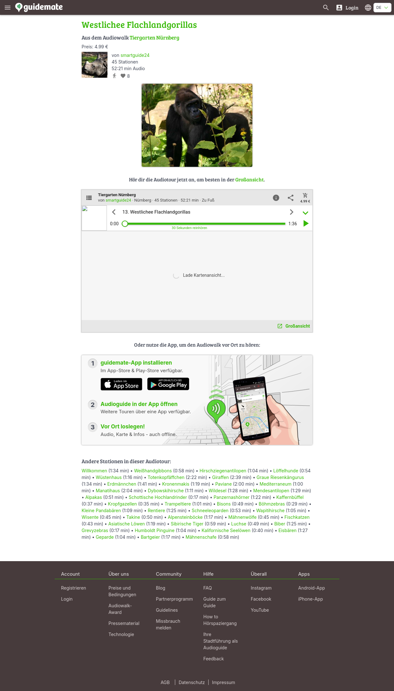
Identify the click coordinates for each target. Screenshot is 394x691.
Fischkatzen (297, 517)
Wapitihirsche (270, 510)
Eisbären (288, 530)
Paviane (223, 484)
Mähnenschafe (201, 537)
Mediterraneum (276, 484)
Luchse (238, 523)
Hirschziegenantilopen (223, 470)
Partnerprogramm (174, 599)
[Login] (347, 7)
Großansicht (249, 179)
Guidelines (167, 610)
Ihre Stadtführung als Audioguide (220, 641)
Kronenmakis (175, 484)
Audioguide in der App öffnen (139, 404)
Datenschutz (192, 682)
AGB (165, 682)
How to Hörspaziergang (220, 620)
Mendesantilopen (271, 490)
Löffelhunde (285, 470)
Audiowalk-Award (120, 609)
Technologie (121, 634)
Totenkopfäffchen (166, 477)
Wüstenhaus (109, 477)
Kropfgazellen (122, 503)
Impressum (223, 682)
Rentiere (156, 510)
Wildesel (217, 490)
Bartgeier (150, 537)
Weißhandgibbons (153, 470)
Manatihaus (108, 490)
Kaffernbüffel (290, 497)
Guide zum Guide (214, 602)
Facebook (261, 599)
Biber (279, 523)
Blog (160, 588)
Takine (133, 517)
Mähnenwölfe (242, 517)
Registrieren (73, 588)
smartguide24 (135, 55)
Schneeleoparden (210, 510)
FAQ (207, 588)
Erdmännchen (121, 484)
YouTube (260, 610)
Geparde (105, 537)
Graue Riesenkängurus (280, 477)
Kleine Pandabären (101, 510)
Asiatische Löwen (126, 523)
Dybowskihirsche (165, 490)
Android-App (311, 588)
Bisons (224, 503)
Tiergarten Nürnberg (154, 37)
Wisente (90, 517)
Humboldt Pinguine (155, 530)
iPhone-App (310, 599)
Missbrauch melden (168, 624)
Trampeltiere (177, 503)
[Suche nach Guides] (326, 7)
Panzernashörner (231, 497)
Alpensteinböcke (185, 517)
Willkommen (94, 470)
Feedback (213, 658)
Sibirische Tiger (187, 523)
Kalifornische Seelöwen (225, 530)
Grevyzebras (95, 530)
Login (67, 599)
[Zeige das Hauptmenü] (7, 7)
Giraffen (220, 477)
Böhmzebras (272, 503)
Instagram (261, 588)
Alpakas (93, 497)
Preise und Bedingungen (122, 591)
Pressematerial (123, 623)
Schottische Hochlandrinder (158, 497)
